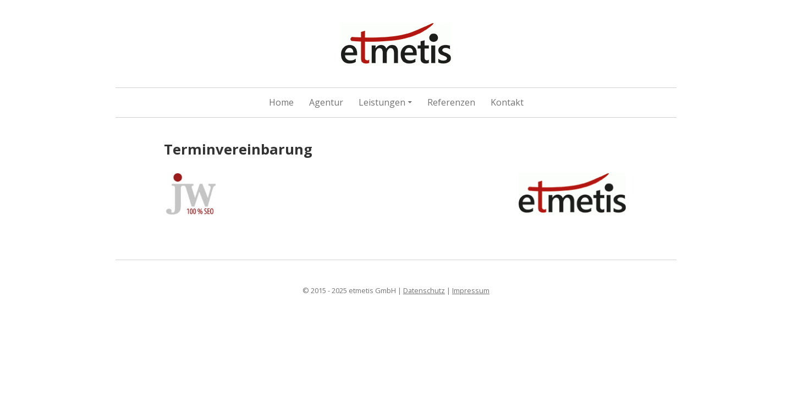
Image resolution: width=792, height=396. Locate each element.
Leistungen (382, 102)
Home (281, 102)
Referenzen (451, 102)
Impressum (471, 290)
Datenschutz (424, 290)
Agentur (326, 102)
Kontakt (507, 102)
